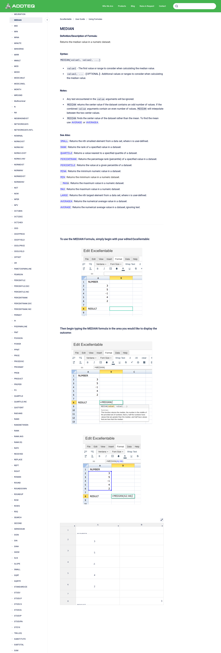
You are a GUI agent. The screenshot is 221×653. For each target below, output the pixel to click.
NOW (16, 193)
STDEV (17, 592)
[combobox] (194, 6)
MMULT (17, 60)
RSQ (16, 511)
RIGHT (17, 471)
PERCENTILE (19, 280)
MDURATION (19, 14)
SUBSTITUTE (20, 639)
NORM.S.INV (19, 159)
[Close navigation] (47, 19)
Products (122, 6)
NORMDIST (19, 164)
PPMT (16, 350)
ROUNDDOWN (20, 488)
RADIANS (18, 413)
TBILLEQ (18, 633)
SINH (16, 546)
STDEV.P (18, 598)
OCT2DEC (18, 216)
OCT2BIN (18, 211)
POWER (17, 344)
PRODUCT (18, 379)
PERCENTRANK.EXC (23, 303)
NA (15, 112)
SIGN (16, 535)
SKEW (16, 552)
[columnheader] (68, 524)
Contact (162, 6)
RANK (16, 431)
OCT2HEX (18, 222)
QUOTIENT (19, 407)
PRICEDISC (19, 361)
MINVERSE (19, 49)
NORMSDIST (19, 176)
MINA (16, 37)
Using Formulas (95, 19)
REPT (16, 465)
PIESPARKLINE (20, 326)
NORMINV (18, 170)
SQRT (16, 575)
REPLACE (18, 459)
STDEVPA (18, 621)
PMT (16, 332)
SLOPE (17, 564)
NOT (16, 188)
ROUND (17, 483)
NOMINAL (18, 136)
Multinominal (19, 101)
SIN (15, 540)
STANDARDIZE (20, 587)
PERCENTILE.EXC (21, 286)
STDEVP (17, 616)
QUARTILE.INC (20, 402)
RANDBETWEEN (21, 425)
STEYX (17, 627)
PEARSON (18, 274)
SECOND (18, 523)
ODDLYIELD (19, 251)
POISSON (18, 338)
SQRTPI (17, 581)
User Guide (80, 19)
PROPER (17, 384)
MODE (17, 72)
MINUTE (17, 43)
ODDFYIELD (19, 240)
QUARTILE (18, 396)
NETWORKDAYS (21, 124)
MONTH (17, 89)
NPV (16, 205)
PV (15, 390)
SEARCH (17, 517)
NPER (16, 199)
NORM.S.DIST (20, 153)
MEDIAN (17, 20)
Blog (133, 6)
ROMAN (17, 477)
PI (15, 321)
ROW (16, 500)
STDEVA (17, 610)
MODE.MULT (19, 78)
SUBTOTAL (19, 644)
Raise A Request (147, 6)
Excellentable (66, 19)
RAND (16, 419)
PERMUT (18, 315)
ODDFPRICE (19, 234)
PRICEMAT (18, 367)
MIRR (16, 55)
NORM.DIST (19, 141)
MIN (16, 31)
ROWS (17, 506)
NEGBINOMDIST (21, 118)
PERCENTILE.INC (21, 292)
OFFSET (17, 257)
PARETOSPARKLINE (22, 269)
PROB (16, 373)
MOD (16, 66)
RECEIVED (18, 454)
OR (15, 263)
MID (16, 26)
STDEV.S (18, 604)
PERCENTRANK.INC (22, 309)
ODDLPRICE (19, 245)
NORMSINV (19, 182)
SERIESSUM (19, 529)
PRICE (16, 355)
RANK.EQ (18, 442)
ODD (16, 228)
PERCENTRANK (21, 297)
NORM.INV (18, 147)
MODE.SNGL (19, 84)
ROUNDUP (18, 494)
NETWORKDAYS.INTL (23, 130)
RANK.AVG (18, 436)
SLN (16, 558)
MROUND (18, 95)
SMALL (17, 569)
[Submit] (176, 6)
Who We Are (107, 6)
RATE (16, 448)
